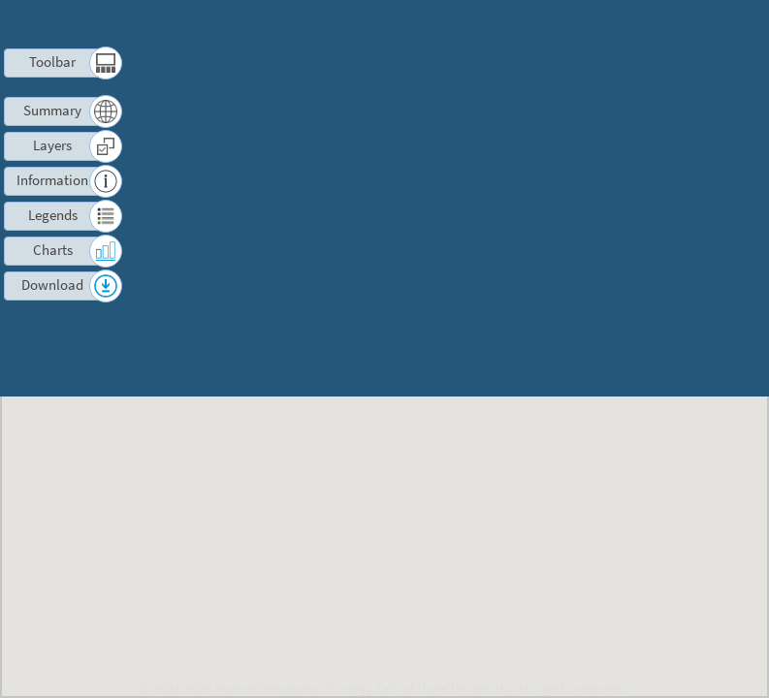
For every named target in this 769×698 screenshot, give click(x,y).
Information (53, 180)
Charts (52, 249)
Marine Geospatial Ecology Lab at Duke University (362, 688)
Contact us (611, 24)
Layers (52, 145)
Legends (52, 215)
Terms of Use (513, 24)
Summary (52, 110)
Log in (684, 24)
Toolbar (53, 61)
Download (52, 284)
